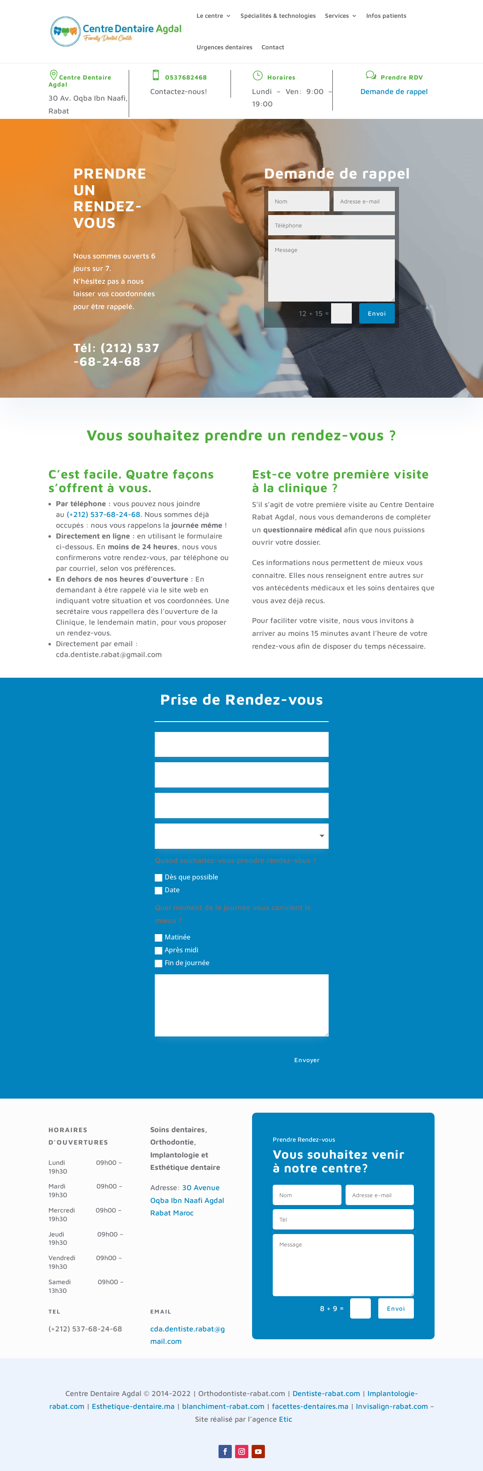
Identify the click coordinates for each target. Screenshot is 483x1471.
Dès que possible (186, 877)
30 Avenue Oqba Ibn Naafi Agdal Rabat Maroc (187, 1200)
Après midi (176, 949)
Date (167, 889)
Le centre (210, 15)
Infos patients (386, 15)
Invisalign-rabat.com (392, 1406)
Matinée (172, 937)
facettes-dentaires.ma (310, 1406)
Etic (285, 1419)
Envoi (377, 313)
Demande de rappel (394, 91)
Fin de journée (182, 962)
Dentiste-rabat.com (326, 1393)
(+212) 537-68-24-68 (103, 514)
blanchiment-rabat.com (223, 1406)
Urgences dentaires (224, 47)
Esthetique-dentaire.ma (133, 1406)
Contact (273, 47)
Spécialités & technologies (278, 15)
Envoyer (307, 1059)
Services (337, 15)
